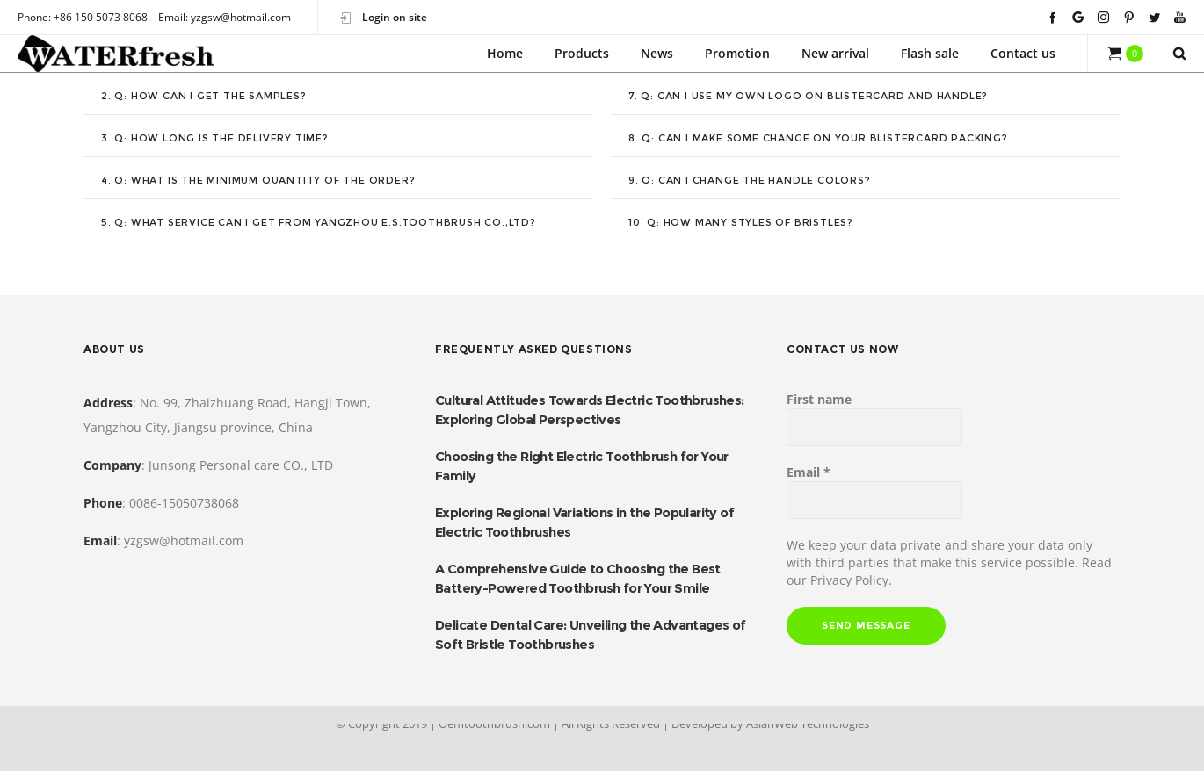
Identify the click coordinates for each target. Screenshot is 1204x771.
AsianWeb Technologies (807, 723)
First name (819, 399)
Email (808, 472)
